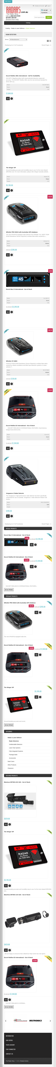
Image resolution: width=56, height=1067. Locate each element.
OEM (48, 504)
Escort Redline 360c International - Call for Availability (23, 76)
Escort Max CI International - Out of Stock (19, 289)
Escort (47, 87)
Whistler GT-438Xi (11, 361)
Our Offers (9, 1040)
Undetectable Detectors (15, 744)
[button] (49, 17)
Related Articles (24, 1061)
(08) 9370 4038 (15, 16)
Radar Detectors (30, 28)
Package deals (13, 754)
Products (12, 775)
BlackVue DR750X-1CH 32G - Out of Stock (17, 894)
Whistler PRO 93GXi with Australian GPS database (22, 232)
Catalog (7, 28)
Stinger (47, 179)
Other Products (12, 765)
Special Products (11, 528)
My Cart (46, 10)
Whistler (47, 243)
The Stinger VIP (11, 167)
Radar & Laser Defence (17, 28)
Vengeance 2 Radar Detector (15, 493)
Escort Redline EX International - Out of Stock (20, 425)
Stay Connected (10, 1049)
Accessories (12, 758)
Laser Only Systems (14, 748)
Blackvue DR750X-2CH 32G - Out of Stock (17, 782)
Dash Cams (11, 761)
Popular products (11, 596)
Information (10, 1036)
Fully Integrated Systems (16, 751)
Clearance (10, 768)
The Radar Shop (10, 1061)
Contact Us (9, 1054)
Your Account (10, 1045)
